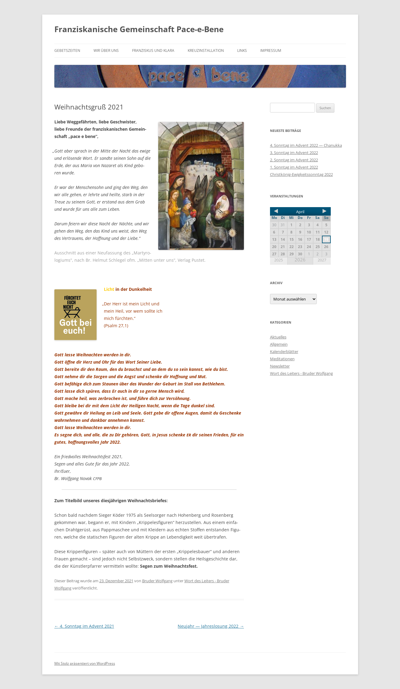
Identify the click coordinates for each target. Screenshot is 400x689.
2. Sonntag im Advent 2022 (294, 160)
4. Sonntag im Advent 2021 (84, 626)
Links (242, 50)
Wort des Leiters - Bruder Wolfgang (301, 373)
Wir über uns (106, 50)
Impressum (270, 50)
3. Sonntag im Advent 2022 (294, 152)
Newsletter (280, 366)
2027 (322, 260)
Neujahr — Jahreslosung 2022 (211, 626)
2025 (278, 260)
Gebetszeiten (67, 50)
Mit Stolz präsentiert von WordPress (84, 663)
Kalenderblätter (284, 351)
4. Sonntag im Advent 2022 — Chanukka (306, 145)
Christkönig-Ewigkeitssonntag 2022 (301, 174)
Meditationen (282, 358)
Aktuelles (278, 337)
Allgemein (279, 344)
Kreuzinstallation (206, 50)
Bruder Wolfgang (157, 580)
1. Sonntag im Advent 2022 (294, 167)
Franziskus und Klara (153, 50)
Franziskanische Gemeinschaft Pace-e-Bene (139, 29)
